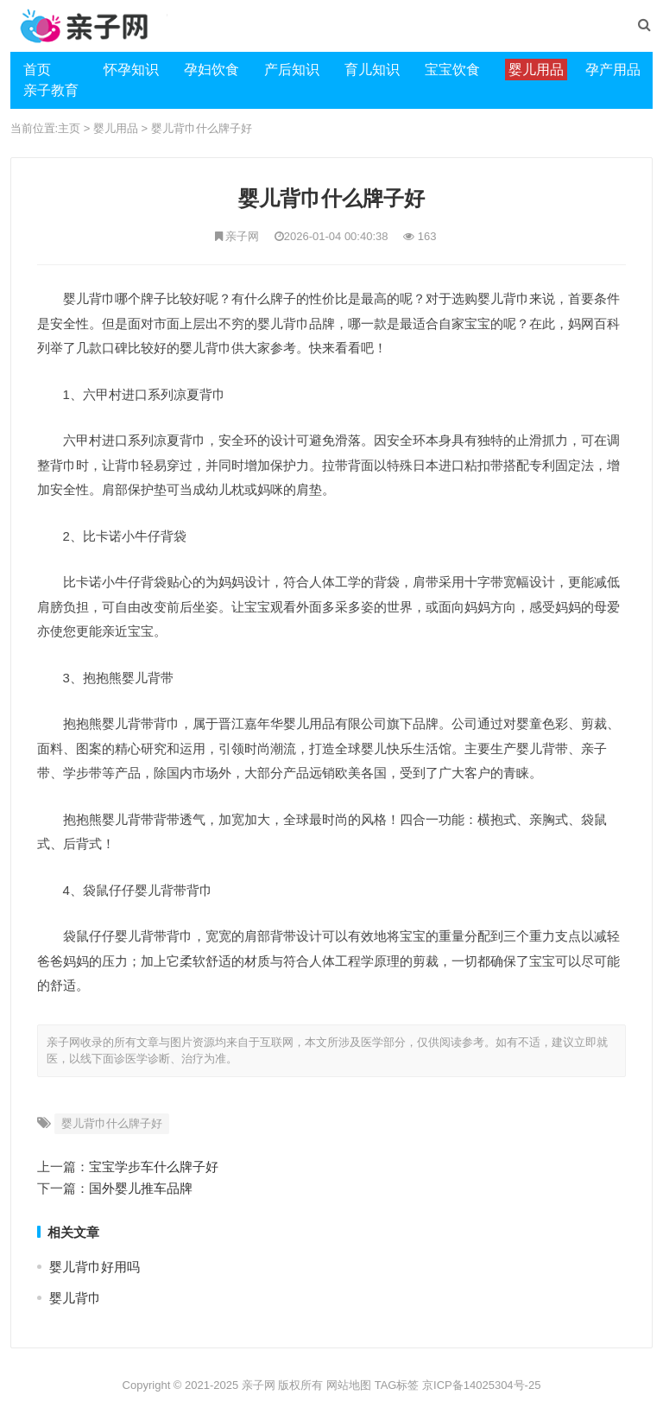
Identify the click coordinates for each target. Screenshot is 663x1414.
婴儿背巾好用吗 (94, 1266)
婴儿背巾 (75, 1297)
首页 (37, 69)
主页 (69, 128)
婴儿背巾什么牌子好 (201, 128)
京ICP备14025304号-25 (481, 1385)
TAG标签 (397, 1385)
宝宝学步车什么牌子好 (153, 1166)
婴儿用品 (115, 128)
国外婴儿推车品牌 (141, 1188)
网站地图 (348, 1385)
